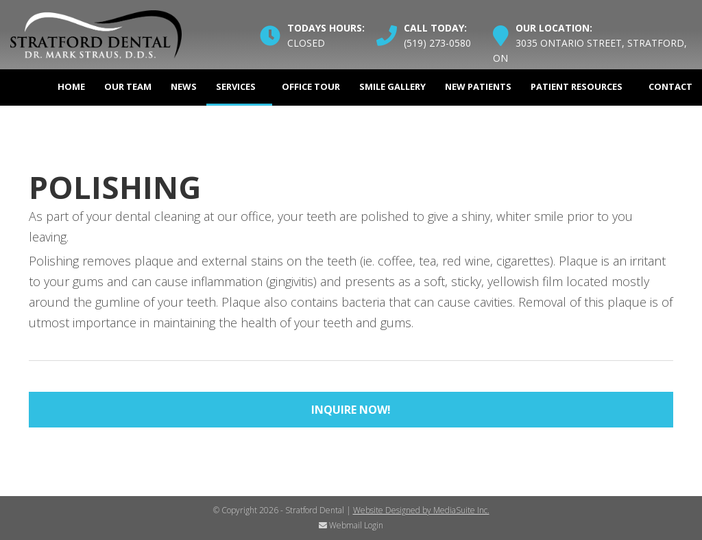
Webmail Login (351, 525)
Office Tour (311, 86)
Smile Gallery (392, 86)
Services (236, 86)
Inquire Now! (351, 409)
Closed (306, 42)
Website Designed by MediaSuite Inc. (421, 510)
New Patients (478, 86)
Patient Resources (576, 86)
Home (71, 86)
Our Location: (554, 27)
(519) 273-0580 (437, 42)
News (184, 86)
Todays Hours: (326, 27)
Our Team (128, 86)
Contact (670, 86)
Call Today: (435, 27)
